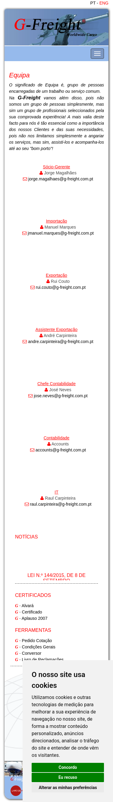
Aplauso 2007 (35, 618)
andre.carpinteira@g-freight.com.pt (60, 341)
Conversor (32, 653)
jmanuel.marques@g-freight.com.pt (61, 233)
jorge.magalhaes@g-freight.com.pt (60, 178)
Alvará (28, 605)
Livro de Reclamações (43, 659)
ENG (103, 3)
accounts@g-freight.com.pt (61, 450)
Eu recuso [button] (67, 777)
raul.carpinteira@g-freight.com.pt (60, 504)
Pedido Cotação (37, 640)
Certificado (32, 612)
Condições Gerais (38, 646)
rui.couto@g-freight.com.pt (61, 287)
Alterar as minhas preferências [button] (68, 787)
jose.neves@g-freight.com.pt (60, 395)
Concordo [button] (68, 767)
